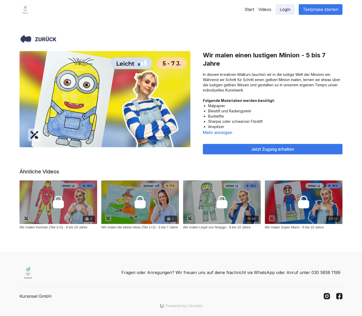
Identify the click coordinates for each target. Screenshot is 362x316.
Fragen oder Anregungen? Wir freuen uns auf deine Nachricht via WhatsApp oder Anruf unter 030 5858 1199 (230, 272)
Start (249, 9)
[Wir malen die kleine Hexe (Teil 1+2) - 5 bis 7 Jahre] (140, 227)
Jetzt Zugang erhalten (272, 149)
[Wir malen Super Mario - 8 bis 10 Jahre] (303, 227)
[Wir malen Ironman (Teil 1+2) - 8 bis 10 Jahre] (58, 227)
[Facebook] (339, 296)
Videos (264, 9)
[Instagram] (327, 296)
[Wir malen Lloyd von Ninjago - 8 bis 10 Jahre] (222, 227)
